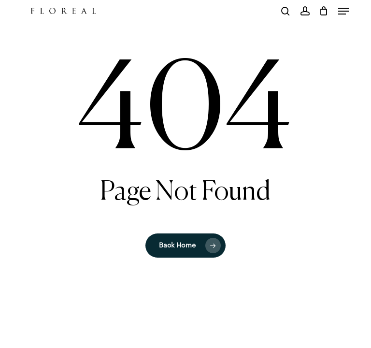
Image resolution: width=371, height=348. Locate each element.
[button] (343, 11)
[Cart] (323, 11)
